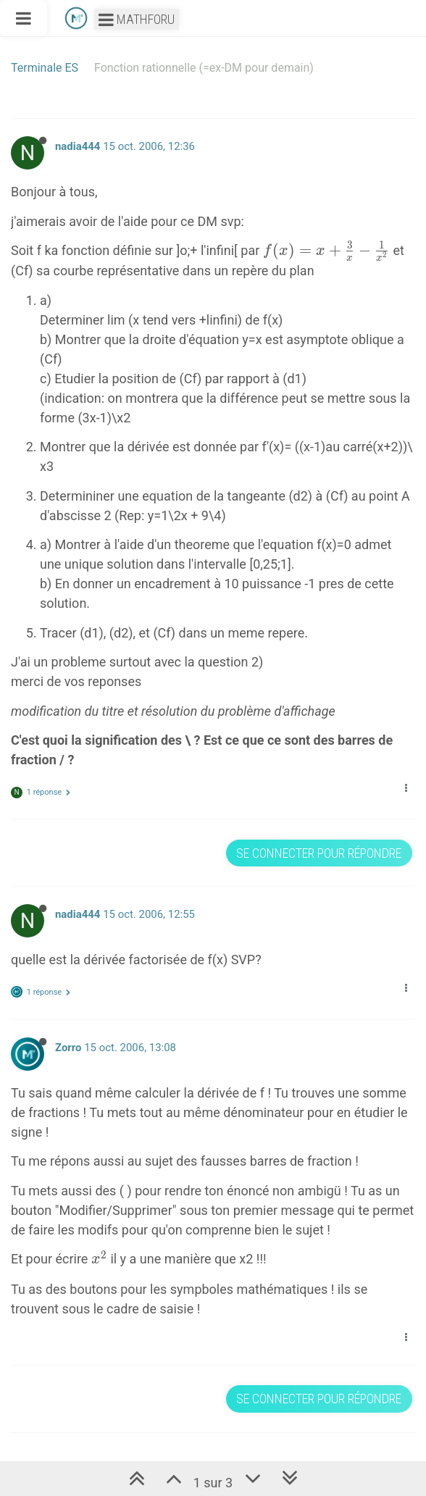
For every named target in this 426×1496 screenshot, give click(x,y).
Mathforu (137, 19)
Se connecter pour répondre (318, 853)
